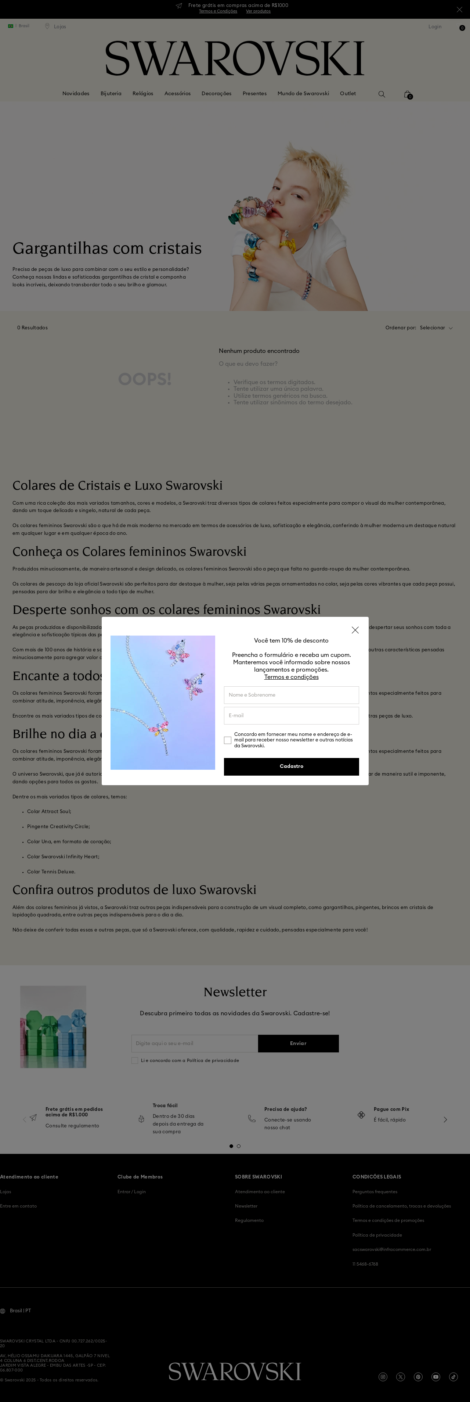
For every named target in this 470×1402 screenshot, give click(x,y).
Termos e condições (291, 677)
